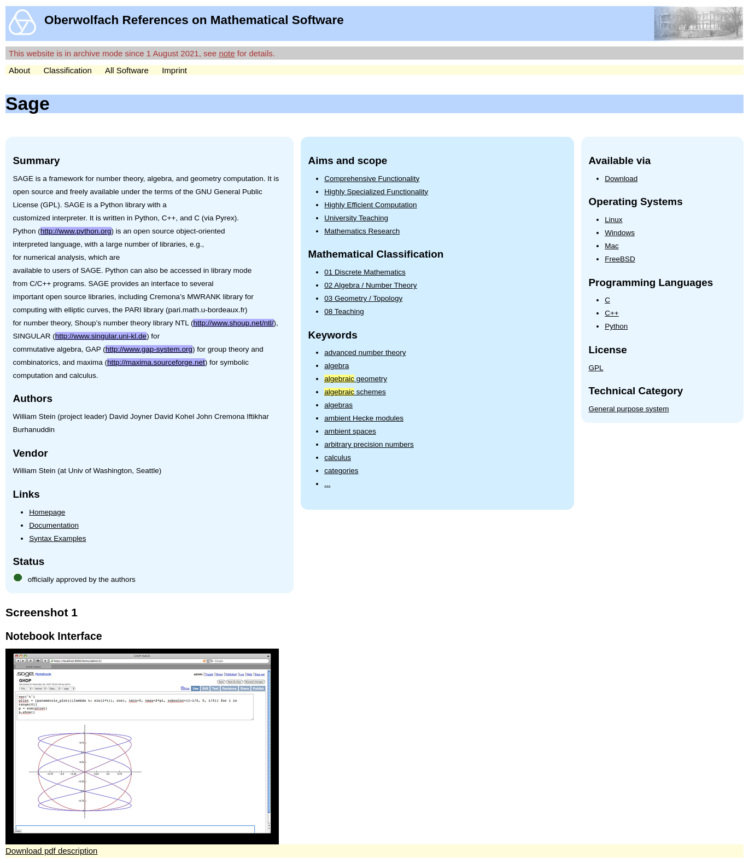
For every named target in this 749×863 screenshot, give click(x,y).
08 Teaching (344, 311)
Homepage (47, 512)
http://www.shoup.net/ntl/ (233, 323)
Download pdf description (51, 850)
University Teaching (356, 218)
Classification (67, 70)
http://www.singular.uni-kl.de (101, 336)
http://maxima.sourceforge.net (156, 362)
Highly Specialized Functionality (376, 192)
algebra (336, 365)
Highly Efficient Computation (370, 205)
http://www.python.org (76, 231)
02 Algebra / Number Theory (370, 285)
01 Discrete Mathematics (365, 272)
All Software (127, 70)
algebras (338, 405)
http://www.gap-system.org (149, 349)
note (227, 53)
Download (621, 178)
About (19, 70)
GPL (596, 368)
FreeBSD (620, 259)
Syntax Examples (57, 538)
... (327, 484)
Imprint (174, 70)
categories (341, 471)
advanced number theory (365, 352)
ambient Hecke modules (363, 418)
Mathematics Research (362, 231)
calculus (337, 457)
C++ (612, 313)
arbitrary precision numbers (369, 444)
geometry (355, 379)
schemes (355, 392)
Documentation (54, 525)
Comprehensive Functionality (371, 178)
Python (616, 326)
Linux (613, 219)
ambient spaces (350, 431)
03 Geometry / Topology (363, 298)
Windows (620, 233)
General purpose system (629, 409)
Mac (612, 246)
